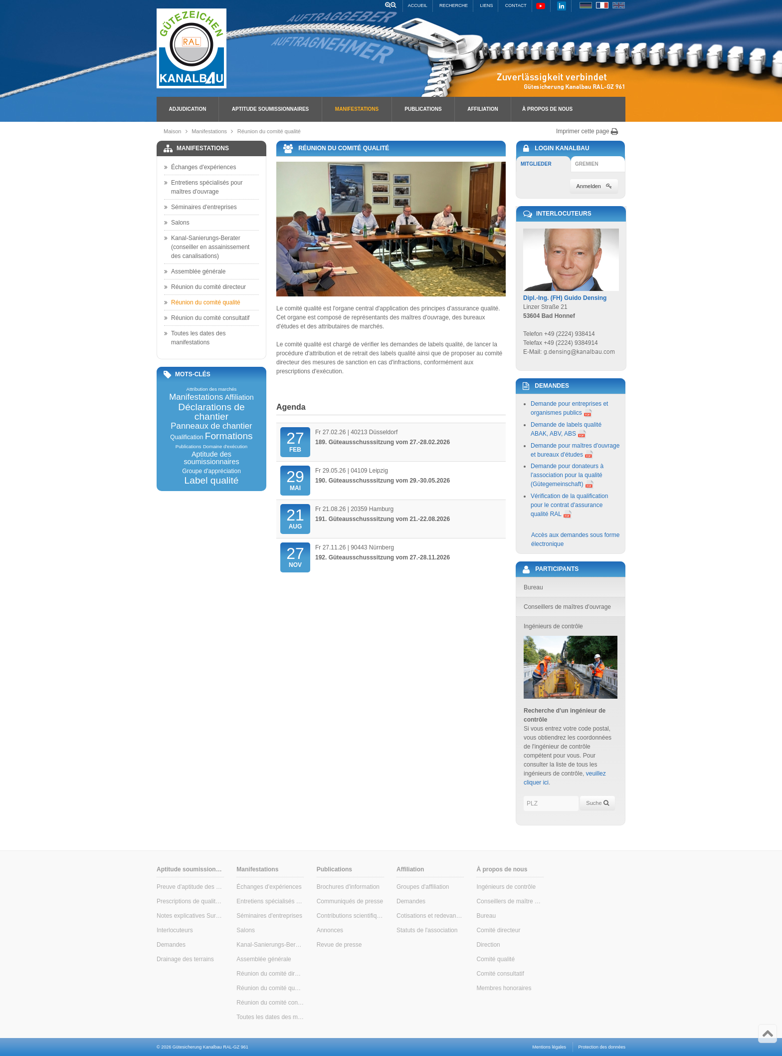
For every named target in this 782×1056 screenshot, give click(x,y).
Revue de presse (339, 944)
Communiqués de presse (350, 901)
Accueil (417, 5)
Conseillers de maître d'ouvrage (510, 901)
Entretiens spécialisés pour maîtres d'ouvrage (203, 186)
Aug (295, 518)
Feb (295, 441)
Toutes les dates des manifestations (194, 337)
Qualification (186, 437)
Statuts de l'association (426, 930)
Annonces (330, 930)
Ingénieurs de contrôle (506, 886)
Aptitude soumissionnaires (270, 109)
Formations (229, 436)
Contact (516, 5)
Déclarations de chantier (211, 411)
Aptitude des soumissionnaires (211, 458)
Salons (177, 222)
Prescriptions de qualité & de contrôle (190, 901)
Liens (486, 5)
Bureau (486, 915)
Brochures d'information (348, 886)
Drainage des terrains (185, 959)
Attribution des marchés (212, 389)
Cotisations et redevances (430, 915)
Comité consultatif (500, 973)
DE (586, 5)
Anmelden (594, 186)
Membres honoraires (503, 988)
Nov (295, 556)
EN (618, 5)
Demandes (171, 944)
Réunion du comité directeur (205, 286)
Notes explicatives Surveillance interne (190, 915)
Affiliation (482, 109)
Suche (597, 803)
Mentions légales (550, 1047)
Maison (172, 131)
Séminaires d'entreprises (200, 207)
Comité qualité (495, 959)
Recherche (453, 5)
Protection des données (601, 1047)
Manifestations (357, 109)
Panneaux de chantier (211, 426)
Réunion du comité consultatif (206, 317)
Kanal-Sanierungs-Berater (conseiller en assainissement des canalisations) (206, 247)
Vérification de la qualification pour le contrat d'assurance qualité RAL (569, 505)
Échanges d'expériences (200, 167)
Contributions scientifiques (350, 915)
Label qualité (212, 480)
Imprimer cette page (587, 131)
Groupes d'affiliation (422, 886)
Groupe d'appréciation (211, 471)
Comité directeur (498, 930)
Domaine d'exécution (225, 446)
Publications (422, 109)
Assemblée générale (194, 271)
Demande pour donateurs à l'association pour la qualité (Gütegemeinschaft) (567, 475)
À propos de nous (547, 109)
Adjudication (187, 109)
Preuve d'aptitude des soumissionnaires (190, 886)
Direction (488, 944)
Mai (295, 480)
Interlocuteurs (175, 930)
